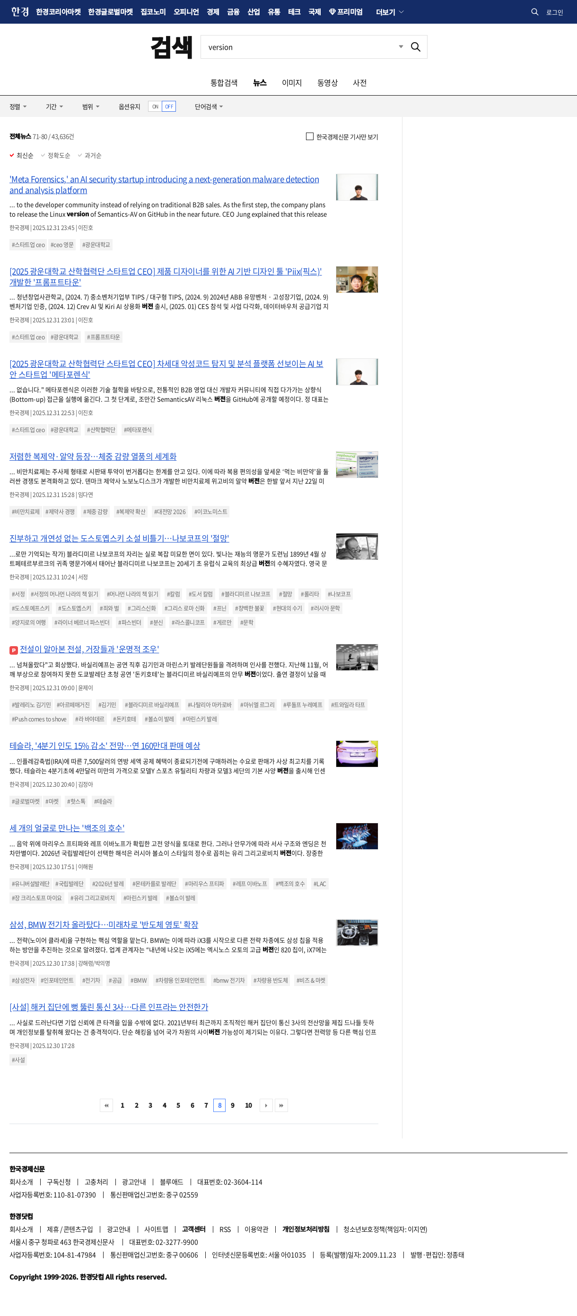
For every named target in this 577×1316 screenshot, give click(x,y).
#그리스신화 (142, 608)
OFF (169, 106)
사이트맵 (156, 1229)
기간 (51, 106)
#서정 (18, 594)
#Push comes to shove (39, 719)
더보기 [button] (385, 12)
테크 (294, 12)
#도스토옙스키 (74, 608)
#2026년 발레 (107, 884)
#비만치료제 (26, 511)
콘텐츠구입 (78, 1229)
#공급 (115, 980)
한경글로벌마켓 (110, 12)
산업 (253, 12)
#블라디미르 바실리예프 (152, 705)
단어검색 (206, 106)
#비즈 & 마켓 (311, 980)
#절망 (285, 594)
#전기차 (91, 980)
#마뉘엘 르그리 (257, 705)
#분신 (156, 622)
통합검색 (224, 82)
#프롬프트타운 (103, 337)
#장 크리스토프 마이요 (37, 898)
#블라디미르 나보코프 (245, 594)
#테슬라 (103, 801)
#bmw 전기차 (229, 980)
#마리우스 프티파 (204, 884)
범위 (87, 106)
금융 (233, 12)
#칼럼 (173, 594)
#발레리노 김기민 (31, 705)
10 (248, 1105)
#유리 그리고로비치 (92, 898)
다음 (266, 1105)
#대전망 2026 (169, 511)
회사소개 (21, 1181)
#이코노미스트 (210, 511)
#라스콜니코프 (188, 622)
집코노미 (153, 12)
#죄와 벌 (109, 608)
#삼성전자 (23, 980)
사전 (360, 82)
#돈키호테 (124, 719)
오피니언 (186, 12)
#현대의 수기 (287, 608)
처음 (106, 1105)
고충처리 (96, 1181)
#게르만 (222, 622)
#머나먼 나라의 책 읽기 (132, 594)
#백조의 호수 (290, 884)
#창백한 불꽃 (249, 608)
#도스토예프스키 (31, 608)
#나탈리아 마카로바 (210, 705)
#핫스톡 (76, 801)
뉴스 (260, 82)
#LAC (320, 884)
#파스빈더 (129, 622)
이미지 (292, 82)
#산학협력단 (101, 430)
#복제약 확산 (130, 511)
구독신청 (58, 1181)
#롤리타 (310, 594)
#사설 (18, 1060)
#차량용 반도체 (271, 980)
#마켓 (51, 801)
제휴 (53, 1229)
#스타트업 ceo (28, 244)
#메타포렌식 (138, 430)
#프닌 (219, 608)
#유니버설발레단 (31, 884)
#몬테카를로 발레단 (154, 884)
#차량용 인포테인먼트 (180, 980)
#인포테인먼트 (57, 980)
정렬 (14, 106)
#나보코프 (339, 594)
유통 (274, 12)
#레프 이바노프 (250, 884)
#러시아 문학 (325, 608)
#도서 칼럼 (201, 594)
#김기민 (107, 705)
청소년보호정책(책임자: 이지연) (385, 1229)
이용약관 (256, 1229)
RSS (224, 1229)
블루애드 (172, 1181)
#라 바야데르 (89, 719)
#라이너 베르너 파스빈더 (81, 622)
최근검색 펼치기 (394, 46)
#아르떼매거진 (73, 705)
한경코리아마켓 (58, 12)
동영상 (327, 82)
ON (155, 106)
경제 (213, 12)
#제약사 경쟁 (59, 511)
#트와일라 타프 (348, 705)
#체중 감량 (95, 511)
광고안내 (134, 1181)
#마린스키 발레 (200, 719)
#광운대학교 (96, 244)
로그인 (554, 12)
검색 (171, 47)
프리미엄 (350, 12)
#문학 (246, 622)
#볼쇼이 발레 (159, 719)
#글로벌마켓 (26, 801)
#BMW (139, 980)
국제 (314, 12)
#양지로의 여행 (29, 622)
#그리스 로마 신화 (185, 608)
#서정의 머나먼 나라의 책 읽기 (64, 594)
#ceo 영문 (62, 244)
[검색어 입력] (302, 47)
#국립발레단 (69, 884)
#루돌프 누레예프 (302, 705)
